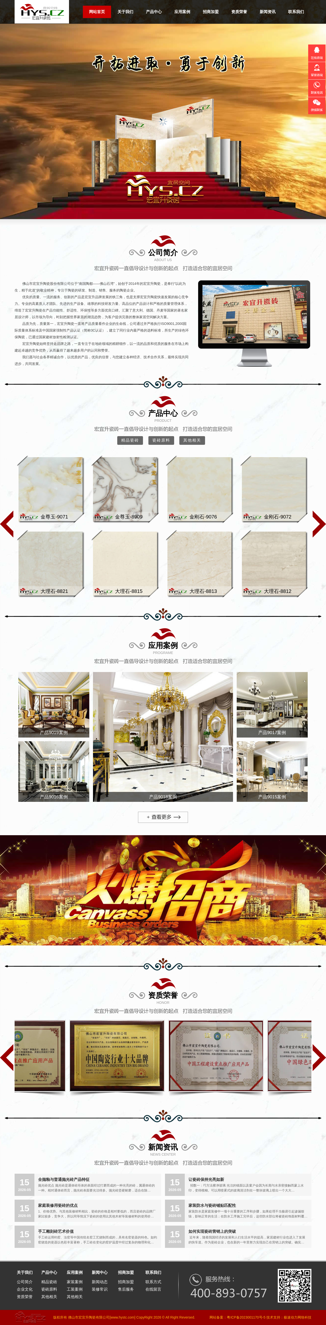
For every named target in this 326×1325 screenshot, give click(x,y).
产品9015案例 (272, 796)
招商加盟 (211, 12)
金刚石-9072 (277, 516)
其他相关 (192, 440)
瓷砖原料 (161, 440)
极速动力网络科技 (297, 1317)
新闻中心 (100, 1272)
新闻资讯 (268, 12)
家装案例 (75, 1282)
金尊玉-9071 (54, 516)
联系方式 (153, 1282)
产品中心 (154, 12)
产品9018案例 (163, 796)
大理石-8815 (128, 591)
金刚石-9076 (203, 516)
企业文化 (25, 1289)
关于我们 (125, 12)
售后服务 (126, 1289)
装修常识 (100, 1289)
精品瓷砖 (130, 440)
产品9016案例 (54, 796)
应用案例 (182, 12)
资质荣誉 (239, 12)
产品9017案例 (272, 732)
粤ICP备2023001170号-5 (246, 1317)
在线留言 (153, 1289)
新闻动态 (100, 1282)
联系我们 (296, 12)
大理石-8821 (54, 591)
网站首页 (97, 12)
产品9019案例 (54, 732)
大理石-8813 (203, 591)
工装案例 (75, 1289)
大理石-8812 (277, 591)
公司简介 (163, 252)
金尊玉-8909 (128, 516)
